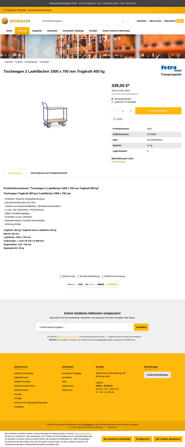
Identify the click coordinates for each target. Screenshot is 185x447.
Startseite (8, 62)
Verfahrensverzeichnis (24, 386)
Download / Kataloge (71, 373)
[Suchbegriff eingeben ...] (83, 21)
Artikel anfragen (118, 162)
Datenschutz (68, 386)
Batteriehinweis (21, 377)
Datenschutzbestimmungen (68, 337)
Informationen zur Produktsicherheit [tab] (49, 173)
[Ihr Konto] (154, 21)
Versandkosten (87, 424)
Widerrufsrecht (21, 390)
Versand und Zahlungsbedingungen (30, 402)
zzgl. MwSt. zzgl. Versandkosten (124, 94)
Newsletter (67, 377)
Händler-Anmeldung (23, 373)
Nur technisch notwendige (117, 439)
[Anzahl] (123, 111)
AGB (107, 337)
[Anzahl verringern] (114, 111)
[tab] (15, 173)
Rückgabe (19, 407)
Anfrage (18, 398)
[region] (54, 114)
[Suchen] (123, 21)
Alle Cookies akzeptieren (167, 439)
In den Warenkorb (158, 111)
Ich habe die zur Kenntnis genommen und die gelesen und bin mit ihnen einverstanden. (94, 337)
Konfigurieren (143, 439)
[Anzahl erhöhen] (131, 111)
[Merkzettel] (141, 21)
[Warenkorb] (173, 21)
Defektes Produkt (22, 381)
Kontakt (17, 394)
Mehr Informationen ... (83, 434)
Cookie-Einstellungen (157, 375)
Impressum (67, 390)
